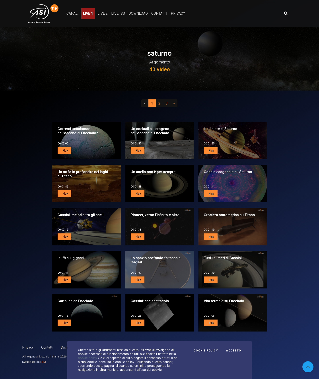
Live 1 (88, 13)
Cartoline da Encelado (75, 301)
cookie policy (87, 358)
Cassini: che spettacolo (150, 301)
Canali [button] (72, 13)
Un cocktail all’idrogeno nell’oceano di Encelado (150, 131)
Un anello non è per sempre (153, 172)
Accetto (233, 350)
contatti (159, 13)
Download (138, 13)
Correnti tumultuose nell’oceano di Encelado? (78, 131)
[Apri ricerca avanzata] (286, 13)
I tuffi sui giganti (71, 258)
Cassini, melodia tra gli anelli (81, 215)
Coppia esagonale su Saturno (228, 172)
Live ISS (118, 13)
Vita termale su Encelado (224, 301)
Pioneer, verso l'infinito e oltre (155, 215)
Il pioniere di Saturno (220, 129)
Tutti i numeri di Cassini (223, 258)
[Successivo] (173, 103)
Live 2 (102, 13)
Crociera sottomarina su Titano (229, 215)
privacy (178, 13)
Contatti (47, 347)
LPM (43, 361)
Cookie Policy (206, 350)
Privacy (28, 347)
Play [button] (65, 150)
